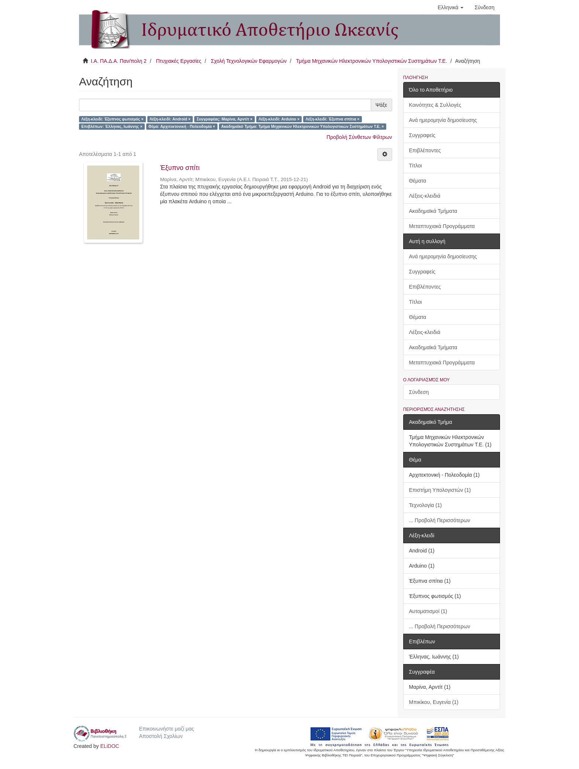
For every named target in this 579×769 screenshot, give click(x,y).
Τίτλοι (415, 166)
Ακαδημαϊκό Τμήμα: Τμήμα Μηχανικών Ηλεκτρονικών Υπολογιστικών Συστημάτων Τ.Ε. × (302, 126)
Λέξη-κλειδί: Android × (170, 119)
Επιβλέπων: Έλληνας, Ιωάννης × (111, 126)
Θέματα (417, 181)
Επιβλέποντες (425, 150)
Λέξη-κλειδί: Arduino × (278, 119)
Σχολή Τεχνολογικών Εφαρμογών (249, 61)
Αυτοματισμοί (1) (428, 611)
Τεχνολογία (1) (425, 505)
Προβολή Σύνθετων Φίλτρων (359, 137)
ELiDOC (109, 746)
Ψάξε (381, 105)
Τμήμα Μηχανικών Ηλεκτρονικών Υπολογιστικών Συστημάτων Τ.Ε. (371, 61)
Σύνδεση (419, 392)
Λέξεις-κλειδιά (425, 196)
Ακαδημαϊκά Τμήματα (433, 211)
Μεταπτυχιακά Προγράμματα (442, 226)
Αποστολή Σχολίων (160, 736)
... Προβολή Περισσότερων (439, 520)
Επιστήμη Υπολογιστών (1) (440, 490)
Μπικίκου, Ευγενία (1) (434, 702)
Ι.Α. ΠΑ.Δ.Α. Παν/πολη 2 (119, 61)
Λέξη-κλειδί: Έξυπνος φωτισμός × (112, 119)
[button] (450, 7)
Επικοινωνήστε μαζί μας (166, 729)
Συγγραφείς (422, 135)
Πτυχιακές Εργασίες (178, 61)
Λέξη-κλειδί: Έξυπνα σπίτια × (333, 119)
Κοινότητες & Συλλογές (435, 105)
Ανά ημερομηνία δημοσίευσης (443, 120)
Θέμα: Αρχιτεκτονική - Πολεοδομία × (181, 126)
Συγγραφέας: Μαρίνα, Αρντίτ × (224, 119)
